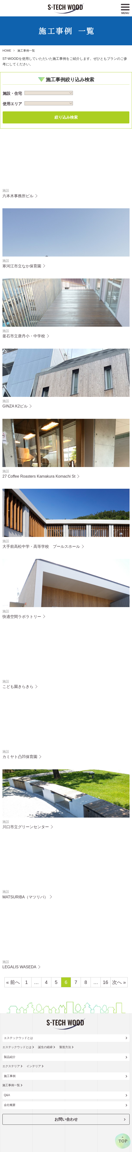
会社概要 (10, 1105)
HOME (6, 50)
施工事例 (10, 1076)
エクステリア (11, 1066)
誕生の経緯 (45, 1047)
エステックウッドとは (18, 1038)
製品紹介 (10, 1057)
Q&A (7, 1095)
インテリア (33, 1066)
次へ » (119, 982)
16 (105, 982)
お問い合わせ (66, 1119)
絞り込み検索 (66, 117)
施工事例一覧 (11, 1085)
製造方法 (65, 1047)
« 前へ (13, 982)
